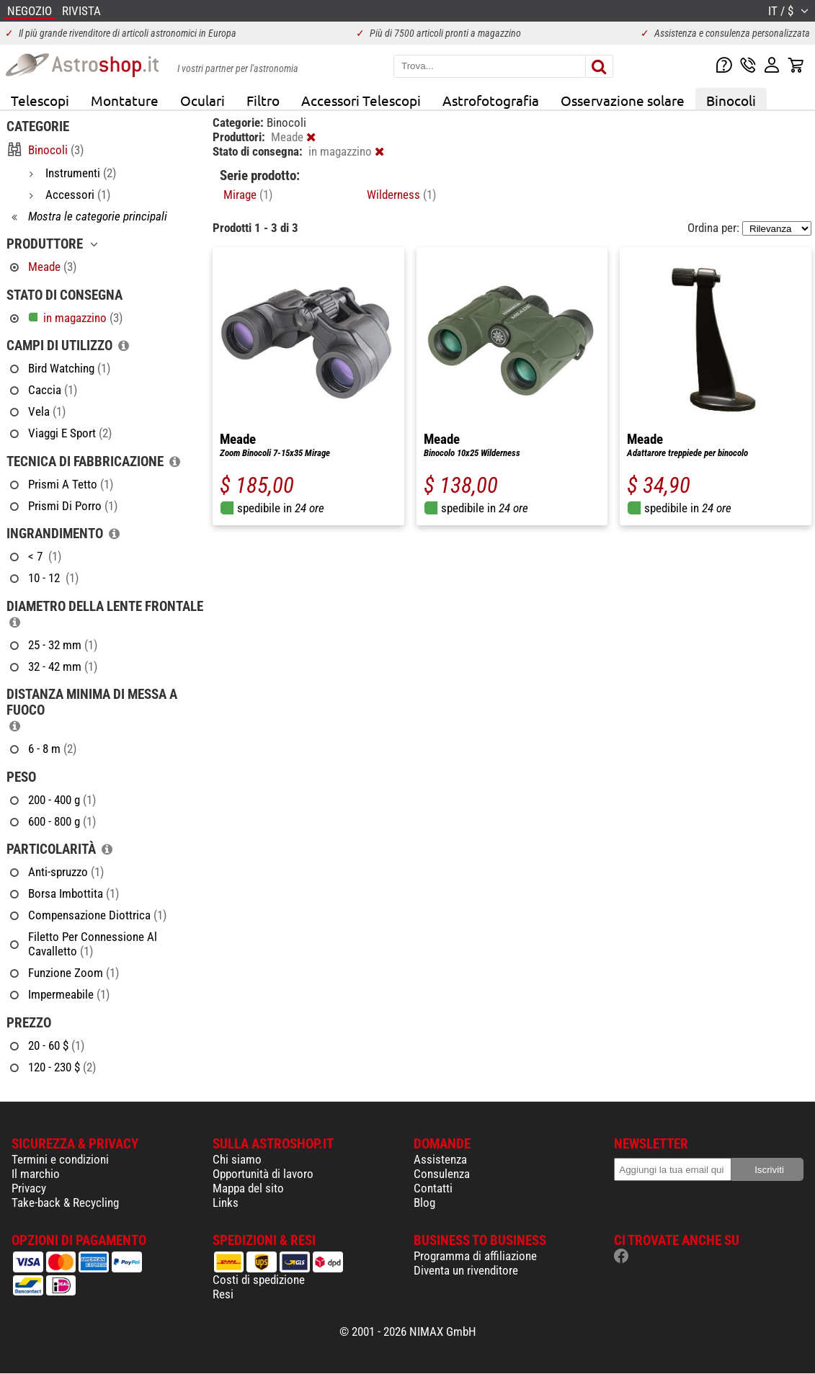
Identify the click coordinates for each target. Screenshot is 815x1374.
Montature (125, 100)
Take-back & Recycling (65, 1202)
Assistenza (440, 1159)
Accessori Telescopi (361, 100)
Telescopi (40, 100)
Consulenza (442, 1173)
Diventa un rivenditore (466, 1270)
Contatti (433, 1188)
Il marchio (36, 1173)
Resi (223, 1294)
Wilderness (401, 194)
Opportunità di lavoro (263, 1173)
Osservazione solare (623, 100)
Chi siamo (237, 1159)
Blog (424, 1202)
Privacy (29, 1188)
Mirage (247, 194)
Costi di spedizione (259, 1279)
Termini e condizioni (60, 1159)
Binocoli (731, 100)
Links (226, 1202)
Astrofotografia (490, 100)
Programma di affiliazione (475, 1256)
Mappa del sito (248, 1188)
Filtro (263, 100)
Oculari (202, 100)
